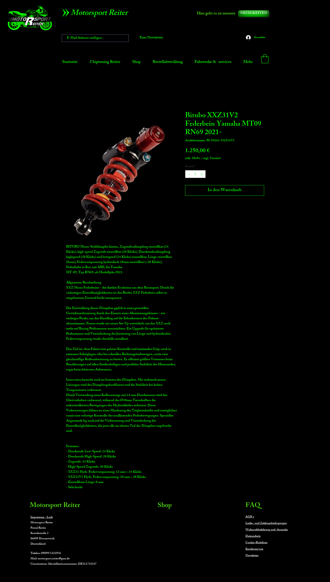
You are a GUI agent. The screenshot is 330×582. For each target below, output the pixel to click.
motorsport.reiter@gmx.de (54, 559)
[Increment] (202, 174)
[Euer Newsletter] (151, 38)
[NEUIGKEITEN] (254, 14)
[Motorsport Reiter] (101, 13)
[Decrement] (188, 174)
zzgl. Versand (211, 158)
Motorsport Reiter (55, 506)
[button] (265, 58)
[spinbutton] (195, 174)
